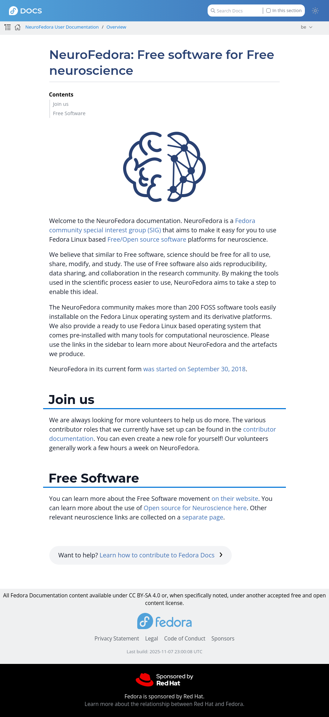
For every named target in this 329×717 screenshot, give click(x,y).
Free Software (69, 113)
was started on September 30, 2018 (194, 369)
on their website (234, 498)
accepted (278, 595)
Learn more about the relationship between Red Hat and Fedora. (164, 704)
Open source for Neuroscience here (195, 508)
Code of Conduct (185, 638)
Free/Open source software (146, 239)
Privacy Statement (116, 638)
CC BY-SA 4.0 (144, 595)
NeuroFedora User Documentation (62, 27)
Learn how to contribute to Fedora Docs (161, 555)
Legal (151, 638)
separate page (202, 517)
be (303, 27)
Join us (60, 103)
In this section (284, 10)
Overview (116, 27)
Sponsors (223, 638)
